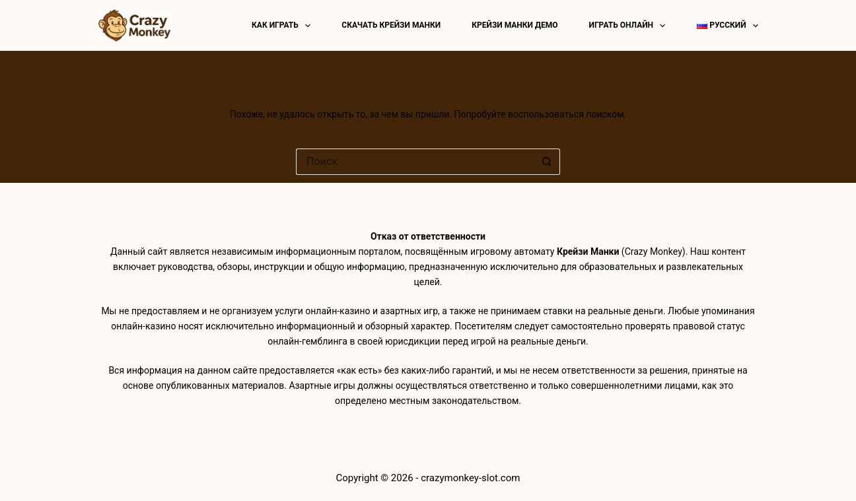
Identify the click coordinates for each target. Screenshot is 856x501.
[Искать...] (415, 162)
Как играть (284, 26)
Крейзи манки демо (514, 25)
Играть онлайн (630, 26)
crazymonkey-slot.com (470, 478)
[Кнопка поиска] (547, 162)
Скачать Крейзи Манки (391, 25)
